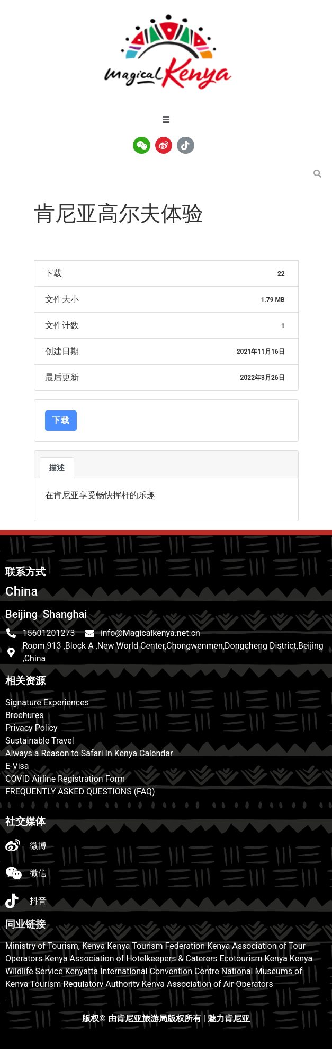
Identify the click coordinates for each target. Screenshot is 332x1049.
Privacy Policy (31, 728)
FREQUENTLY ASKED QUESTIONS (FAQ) (80, 791)
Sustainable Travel (39, 741)
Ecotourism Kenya (254, 959)
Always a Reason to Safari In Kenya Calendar (89, 753)
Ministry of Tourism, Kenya (55, 946)
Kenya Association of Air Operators (207, 984)
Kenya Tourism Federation (156, 946)
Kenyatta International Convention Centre (142, 971)
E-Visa (17, 766)
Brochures (24, 715)
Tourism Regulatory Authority (85, 984)
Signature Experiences (47, 702)
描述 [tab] (57, 468)
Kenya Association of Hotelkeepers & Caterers (130, 959)
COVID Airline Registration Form (65, 779)
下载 (61, 420)
